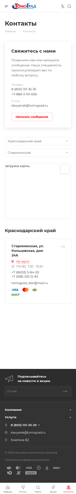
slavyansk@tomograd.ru (29, 105)
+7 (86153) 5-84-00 (25, 272)
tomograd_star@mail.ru (30, 283)
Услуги (10, 417)
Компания (13, 410)
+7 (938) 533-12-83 (25, 276)
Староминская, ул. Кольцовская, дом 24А (28, 250)
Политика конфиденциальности (27, 459)
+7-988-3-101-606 (24, 94)
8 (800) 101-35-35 (23, 89)
